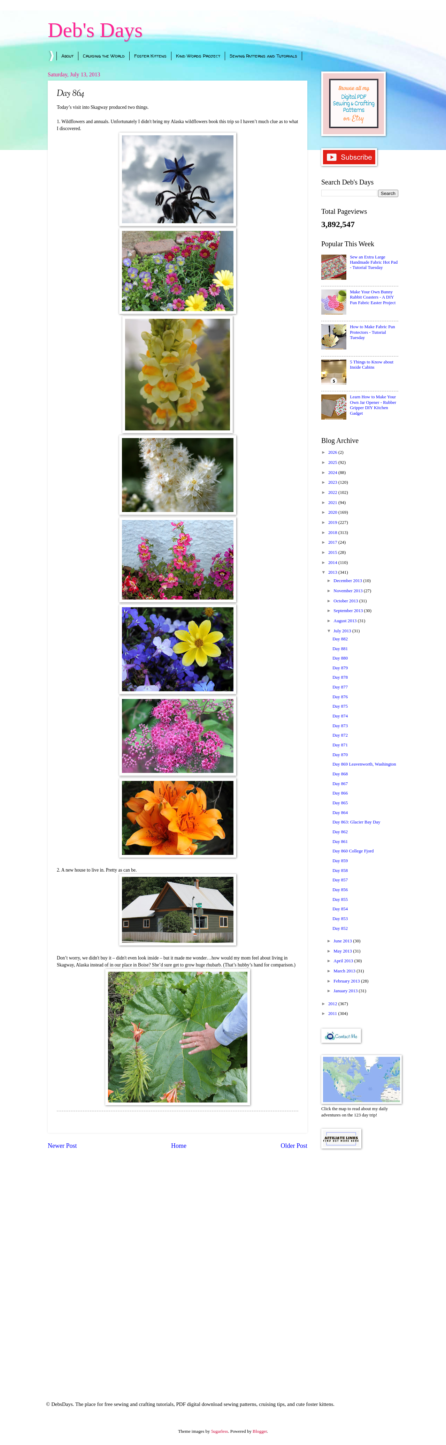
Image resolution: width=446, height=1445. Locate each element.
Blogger (260, 1431)
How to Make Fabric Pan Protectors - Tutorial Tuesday (372, 332)
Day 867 (340, 783)
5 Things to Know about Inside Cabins (371, 365)
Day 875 (340, 706)
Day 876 (340, 696)
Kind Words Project (198, 56)
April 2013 (343, 960)
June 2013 (343, 941)
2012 (333, 1003)
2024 (333, 472)
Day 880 (340, 658)
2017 (333, 542)
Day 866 (340, 793)
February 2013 (347, 981)
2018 (333, 532)
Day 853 (340, 918)
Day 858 (340, 870)
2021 (333, 502)
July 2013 (342, 631)
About (67, 56)
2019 (333, 522)
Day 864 (340, 812)
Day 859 (340, 860)
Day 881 (340, 648)
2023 (333, 482)
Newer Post (62, 1145)
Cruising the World (104, 56)
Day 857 (340, 880)
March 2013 (344, 971)
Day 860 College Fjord (353, 851)
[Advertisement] (359, 1265)
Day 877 (340, 687)
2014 (333, 562)
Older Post (293, 1145)
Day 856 (340, 889)
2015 (333, 552)
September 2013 (348, 610)
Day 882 (340, 639)
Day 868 (340, 774)
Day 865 (340, 802)
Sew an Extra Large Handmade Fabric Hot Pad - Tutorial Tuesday (374, 262)
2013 (333, 572)
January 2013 (346, 990)
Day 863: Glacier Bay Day (356, 822)
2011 (333, 1013)
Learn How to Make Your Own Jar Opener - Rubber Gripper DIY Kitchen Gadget (373, 404)
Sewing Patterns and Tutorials (263, 56)
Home (178, 1145)
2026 (333, 452)
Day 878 (340, 677)
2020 (333, 512)
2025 (333, 462)
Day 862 (340, 831)
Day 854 (340, 908)
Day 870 (340, 754)
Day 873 (340, 725)
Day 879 (340, 667)
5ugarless (219, 1431)
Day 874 (340, 716)
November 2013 (348, 590)
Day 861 (340, 841)
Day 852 (340, 928)
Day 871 (340, 745)
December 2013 (348, 580)
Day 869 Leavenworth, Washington (364, 764)
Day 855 (340, 899)
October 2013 (346, 601)
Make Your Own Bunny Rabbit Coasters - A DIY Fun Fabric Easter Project (372, 297)
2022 (333, 492)
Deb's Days (95, 30)
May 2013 (343, 951)
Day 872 (340, 735)
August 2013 (345, 620)
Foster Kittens (150, 56)
